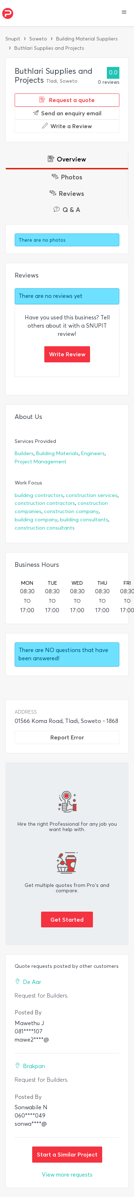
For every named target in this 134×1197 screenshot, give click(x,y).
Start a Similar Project (67, 1154)
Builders (24, 453)
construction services (92, 495)
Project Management (40, 462)
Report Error (67, 737)
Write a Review (67, 126)
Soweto (38, 39)
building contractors (39, 495)
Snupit (12, 39)
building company (36, 520)
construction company (71, 511)
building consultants (84, 520)
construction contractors (45, 503)
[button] (124, 13)
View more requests (67, 1174)
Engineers (93, 453)
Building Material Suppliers (87, 39)
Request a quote (67, 99)
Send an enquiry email (67, 113)
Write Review (67, 354)
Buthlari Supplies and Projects (49, 48)
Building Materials (57, 453)
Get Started (67, 919)
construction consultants (45, 528)
